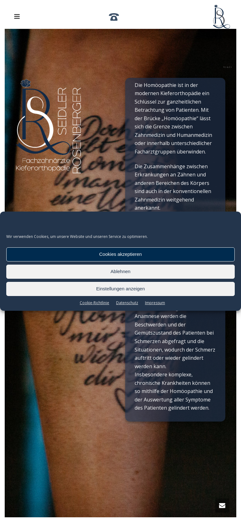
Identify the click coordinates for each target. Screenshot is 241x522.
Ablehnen (120, 271)
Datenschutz (127, 302)
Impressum (155, 302)
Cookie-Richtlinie (94, 302)
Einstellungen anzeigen (120, 288)
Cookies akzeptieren (120, 254)
